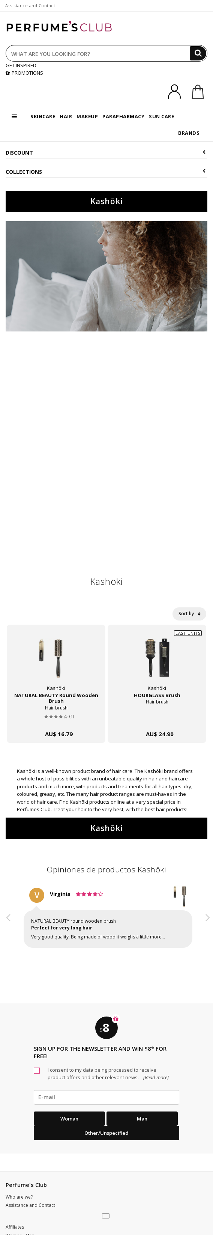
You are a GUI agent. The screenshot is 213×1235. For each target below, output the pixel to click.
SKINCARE (42, 116)
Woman (69, 1118)
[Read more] (155, 1077)
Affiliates (15, 1227)
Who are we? (19, 1197)
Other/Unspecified (106, 1133)
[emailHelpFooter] (106, 1097)
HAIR (66, 116)
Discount (106, 152)
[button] (8, 924)
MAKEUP (87, 116)
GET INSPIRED (21, 65)
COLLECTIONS (106, 171)
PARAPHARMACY (123, 116)
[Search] (198, 53)
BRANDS (189, 133)
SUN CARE (161, 116)
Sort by (189, 613)
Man (142, 1118)
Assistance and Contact (30, 5)
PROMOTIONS (24, 72)
